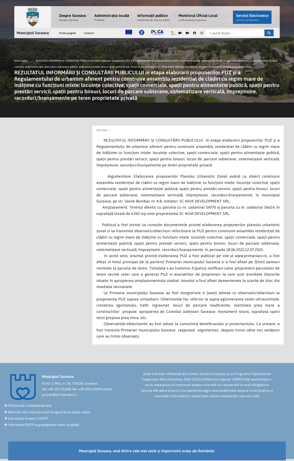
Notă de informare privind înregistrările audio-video (49, 412)
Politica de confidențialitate (29, 406)
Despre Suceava (72, 17)
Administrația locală (111, 17)
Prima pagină (67, 33)
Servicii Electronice (252, 17)
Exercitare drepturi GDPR (28, 418)
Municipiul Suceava (33, 33)
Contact (89, 33)
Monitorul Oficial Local (197, 17)
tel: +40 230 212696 (56, 389)
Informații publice (153, 17)
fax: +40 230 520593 (87, 389)
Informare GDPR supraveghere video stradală (43, 425)
